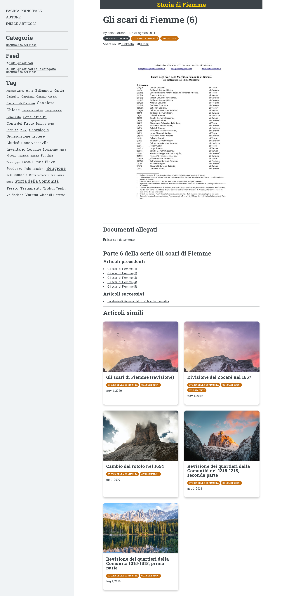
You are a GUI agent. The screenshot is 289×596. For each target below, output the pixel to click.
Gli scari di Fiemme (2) (122, 273)
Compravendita (53, 110)
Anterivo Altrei (15, 90)
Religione (56, 168)
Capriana (27, 96)
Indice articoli (21, 23)
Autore (13, 17)
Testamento (30, 188)
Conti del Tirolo (20, 123)
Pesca (39, 162)
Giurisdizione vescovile (27, 142)
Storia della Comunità (37, 181)
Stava (9, 181)
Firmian (12, 130)
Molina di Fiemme (28, 155)
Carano (41, 96)
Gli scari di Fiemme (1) (122, 269)
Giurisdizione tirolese (25, 136)
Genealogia (39, 129)
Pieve (50, 161)
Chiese (13, 109)
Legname (34, 149)
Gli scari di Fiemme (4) (122, 282)
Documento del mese (21, 45)
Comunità (13, 117)
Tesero (12, 188)
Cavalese (46, 102)
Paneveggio (13, 162)
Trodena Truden (55, 188)
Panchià (47, 155)
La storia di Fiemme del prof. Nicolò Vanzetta (138, 301)
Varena (31, 194)
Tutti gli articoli (21, 63)
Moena (11, 155)
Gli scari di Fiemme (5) (122, 286)
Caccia (59, 90)
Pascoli (27, 162)
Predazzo (14, 168)
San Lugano (57, 174)
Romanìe (20, 175)
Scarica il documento (119, 239)
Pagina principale (24, 10)
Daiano (41, 123)
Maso (63, 149)
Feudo (51, 123)
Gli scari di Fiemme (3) (122, 278)
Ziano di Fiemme (52, 195)
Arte (30, 90)
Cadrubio (12, 96)
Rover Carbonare (39, 174)
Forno (23, 130)
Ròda (9, 174)
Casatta (52, 96)
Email (143, 44)
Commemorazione (32, 110)
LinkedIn (126, 44)
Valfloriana (14, 195)
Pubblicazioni (34, 169)
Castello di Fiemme (20, 103)
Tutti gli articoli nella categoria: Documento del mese (31, 70)
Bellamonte (44, 90)
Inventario (15, 149)
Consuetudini (35, 116)
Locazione (50, 149)
